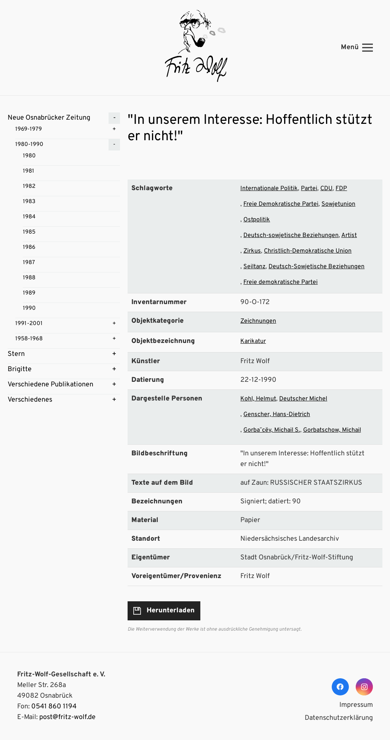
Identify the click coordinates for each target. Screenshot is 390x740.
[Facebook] (340, 686)
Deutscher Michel (303, 399)
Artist (349, 235)
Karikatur (253, 341)
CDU (326, 188)
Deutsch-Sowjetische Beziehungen (316, 267)
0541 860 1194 (54, 706)
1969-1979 (28, 129)
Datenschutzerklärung (339, 718)
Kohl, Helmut (258, 399)
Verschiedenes (30, 400)
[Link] (195, 47)
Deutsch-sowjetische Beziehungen (291, 235)
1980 (29, 156)
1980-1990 (29, 144)
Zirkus (252, 251)
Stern (16, 354)
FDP (341, 188)
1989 (29, 293)
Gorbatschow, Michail (332, 430)
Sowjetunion (338, 204)
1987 (29, 262)
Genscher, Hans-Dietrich (276, 414)
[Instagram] (364, 686)
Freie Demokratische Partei (280, 204)
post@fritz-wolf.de (67, 717)
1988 (29, 278)
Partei (309, 188)
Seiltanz (254, 267)
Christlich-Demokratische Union (308, 251)
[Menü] (357, 47)
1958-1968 (29, 339)
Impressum (356, 705)
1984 (29, 217)
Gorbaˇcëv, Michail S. (271, 430)
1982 (29, 186)
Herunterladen (171, 610)
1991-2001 (29, 323)
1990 (29, 308)
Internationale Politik (269, 188)
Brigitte (20, 369)
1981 (28, 171)
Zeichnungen (258, 321)
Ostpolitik (256, 220)
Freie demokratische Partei (280, 282)
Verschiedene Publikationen (50, 384)
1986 (29, 247)
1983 (29, 201)
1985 (29, 232)
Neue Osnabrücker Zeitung (49, 118)
